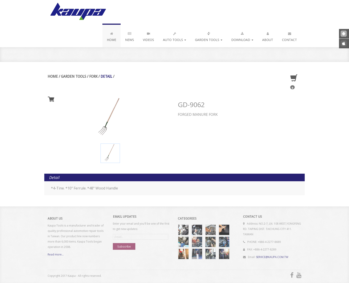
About (267, 36)
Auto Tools (174, 36)
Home (111, 36)
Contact (289, 36)
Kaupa (77, 12)
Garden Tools (208, 36)
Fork (93, 76)
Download (242, 36)
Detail (106, 76)
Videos (148, 36)
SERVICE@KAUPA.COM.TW (272, 255)
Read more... (56, 256)
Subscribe (124, 245)
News (129, 36)
